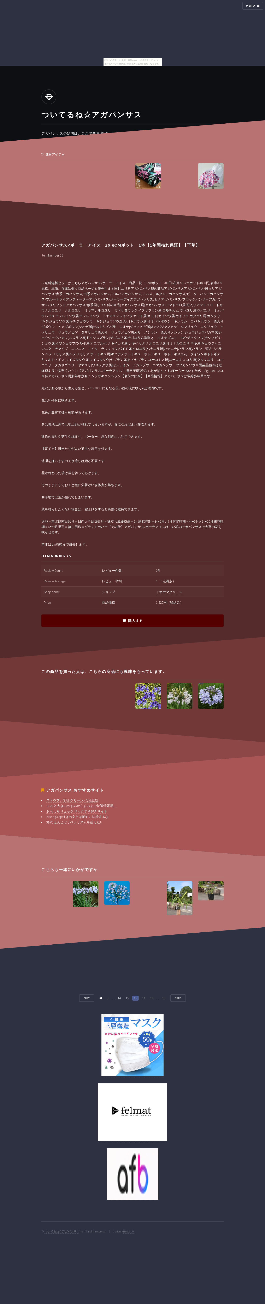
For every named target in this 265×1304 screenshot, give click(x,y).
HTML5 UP (128, 1231)
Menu (250, 5)
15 (127, 998)
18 (151, 998)
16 (135, 998)
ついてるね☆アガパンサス (62, 1231)
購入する (135, 621)
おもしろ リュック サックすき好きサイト (76, 811)
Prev (87, 998)
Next (178, 998)
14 (119, 998)
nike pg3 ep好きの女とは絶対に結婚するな (77, 817)
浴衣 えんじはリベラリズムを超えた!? (74, 822)
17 (143, 998)
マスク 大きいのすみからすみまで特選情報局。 (81, 806)
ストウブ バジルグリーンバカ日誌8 (72, 800)
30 (163, 998)
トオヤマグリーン (169, 592)
